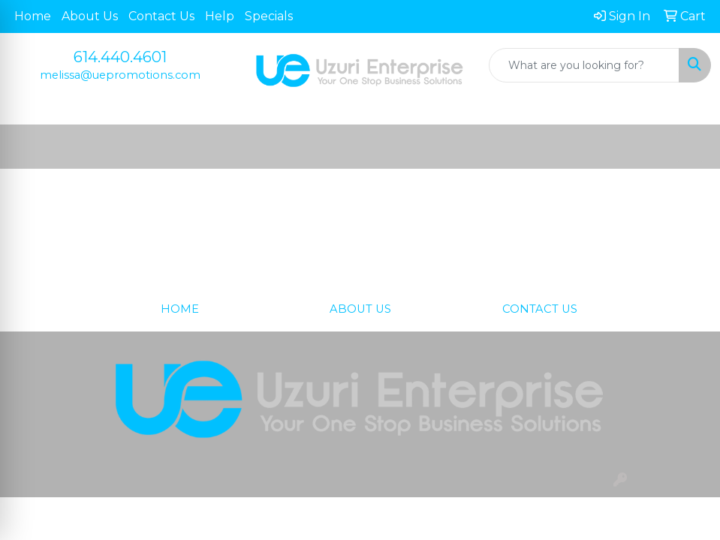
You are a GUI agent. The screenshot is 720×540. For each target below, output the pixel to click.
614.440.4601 (120, 57)
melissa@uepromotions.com (120, 75)
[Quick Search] (584, 65)
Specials (269, 16)
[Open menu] (690, 147)
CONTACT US (539, 309)
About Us (90, 16)
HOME (180, 309)
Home (32, 16)
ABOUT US (360, 309)
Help (219, 16)
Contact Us (161, 16)
